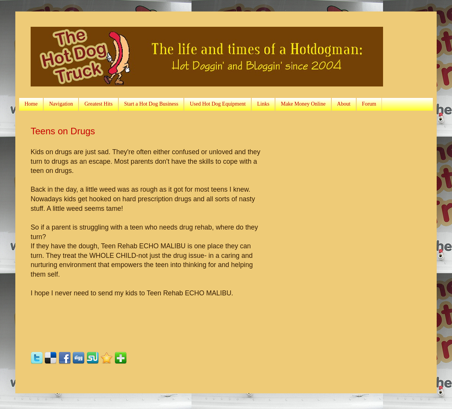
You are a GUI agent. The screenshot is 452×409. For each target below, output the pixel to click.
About (343, 104)
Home (31, 104)
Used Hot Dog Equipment (218, 104)
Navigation (61, 104)
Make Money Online (303, 104)
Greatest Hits (98, 104)
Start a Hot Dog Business (151, 104)
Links (263, 104)
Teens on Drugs (63, 131)
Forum (369, 104)
